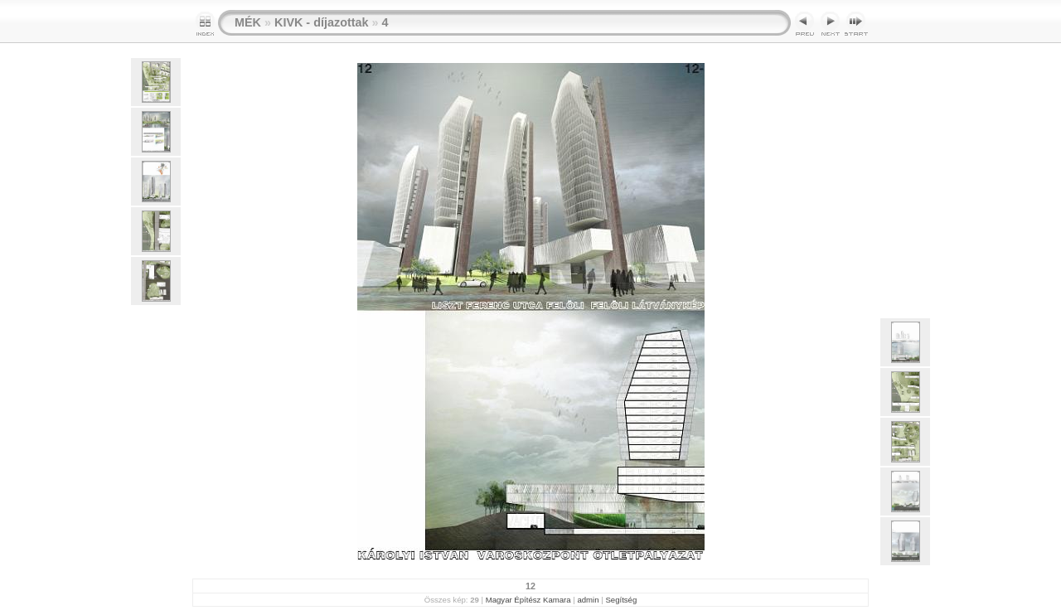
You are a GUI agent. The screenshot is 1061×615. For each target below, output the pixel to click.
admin (587, 599)
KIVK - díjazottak (321, 22)
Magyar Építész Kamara (528, 599)
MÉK (248, 22)
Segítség (621, 599)
